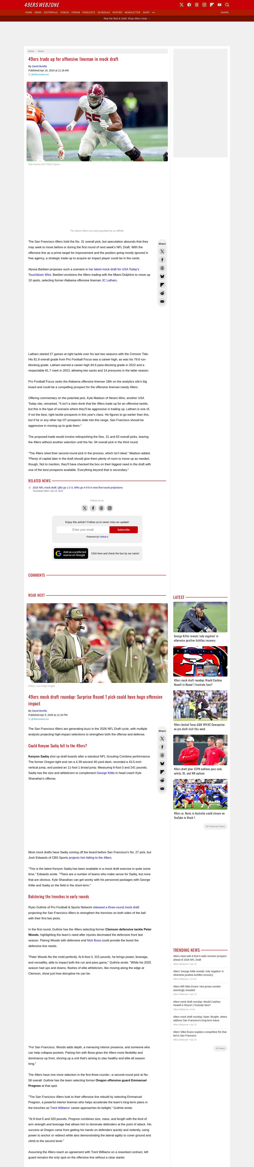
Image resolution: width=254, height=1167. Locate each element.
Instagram (109, 506)
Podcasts (88, 12)
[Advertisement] (127, 34)
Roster (117, 12)
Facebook (93, 506)
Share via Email (162, 301)
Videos (64, 12)
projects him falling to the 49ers (90, 857)
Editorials (51, 12)
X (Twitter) (181, 5)
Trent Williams (60, 1108)
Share (225, 12)
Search (227, 5)
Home (28, 12)
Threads (101, 506)
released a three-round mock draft (116, 907)
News (38, 12)
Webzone (41, 4)
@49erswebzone (40, 74)
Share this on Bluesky (162, 276)
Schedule (104, 12)
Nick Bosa (94, 940)
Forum (76, 12)
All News (220, 1048)
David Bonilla (39, 66)
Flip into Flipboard (162, 284)
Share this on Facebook (162, 259)
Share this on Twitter (162, 251)
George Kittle (106, 773)
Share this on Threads (162, 268)
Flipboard (212, 5)
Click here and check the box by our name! (115, 553)
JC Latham (109, 280)
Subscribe (123, 529)
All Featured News (215, 826)
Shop (146, 12)
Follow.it (104, 536)
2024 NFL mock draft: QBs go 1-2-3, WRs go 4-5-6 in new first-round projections (78, 487)
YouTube (219, 5)
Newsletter (132, 12)
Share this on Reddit (162, 293)
